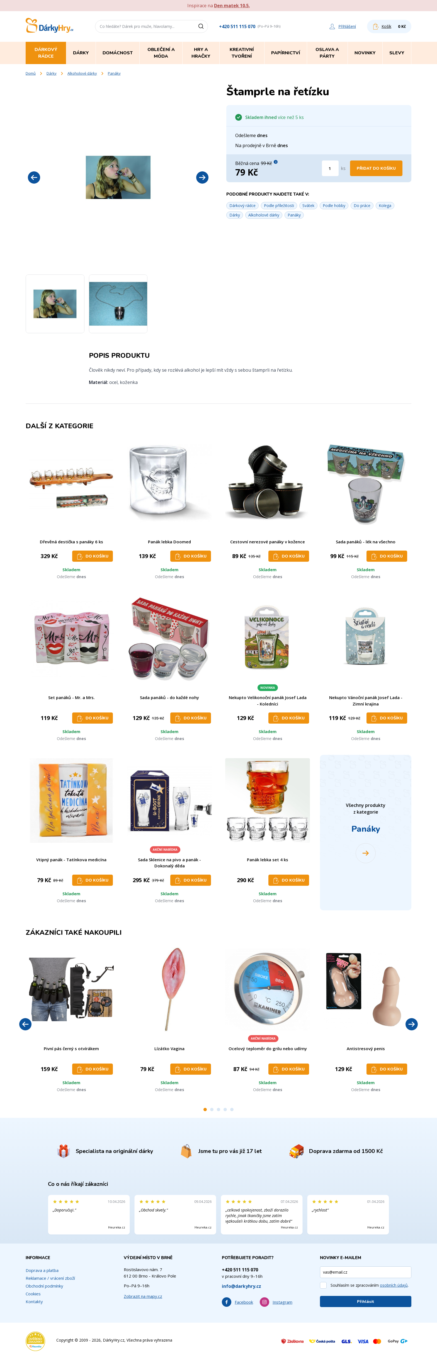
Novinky (365, 53)
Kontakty (34, 1301)
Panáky (114, 73)
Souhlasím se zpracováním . (370, 1285)
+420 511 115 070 (237, 26)
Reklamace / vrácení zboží (50, 1278)
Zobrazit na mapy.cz (143, 1296)
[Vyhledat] (203, 26)
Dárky (52, 73)
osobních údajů (394, 1285)
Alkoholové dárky (82, 73)
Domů (31, 73)
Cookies (33, 1293)
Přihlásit (365, 1301)
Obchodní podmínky (44, 1286)
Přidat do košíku (376, 168)
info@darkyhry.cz (241, 1286)
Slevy (396, 53)
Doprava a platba (42, 1270)
